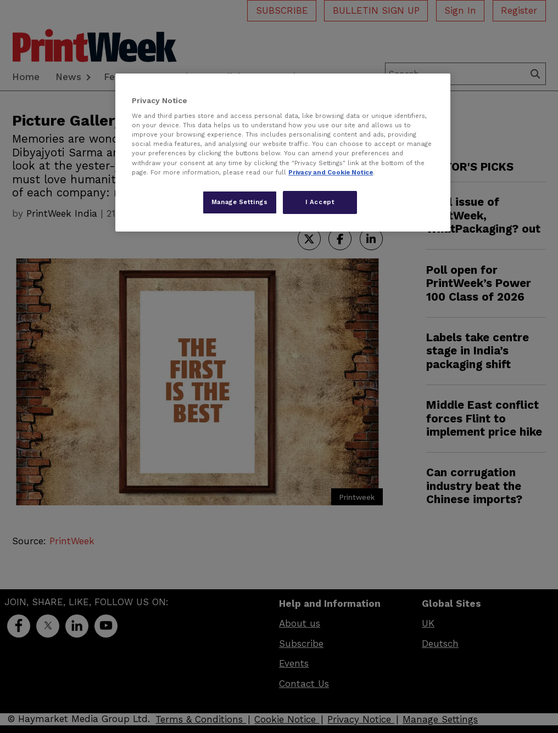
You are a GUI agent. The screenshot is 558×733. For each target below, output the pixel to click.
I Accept (320, 202)
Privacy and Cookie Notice (330, 172)
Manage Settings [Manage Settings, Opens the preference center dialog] (239, 202)
